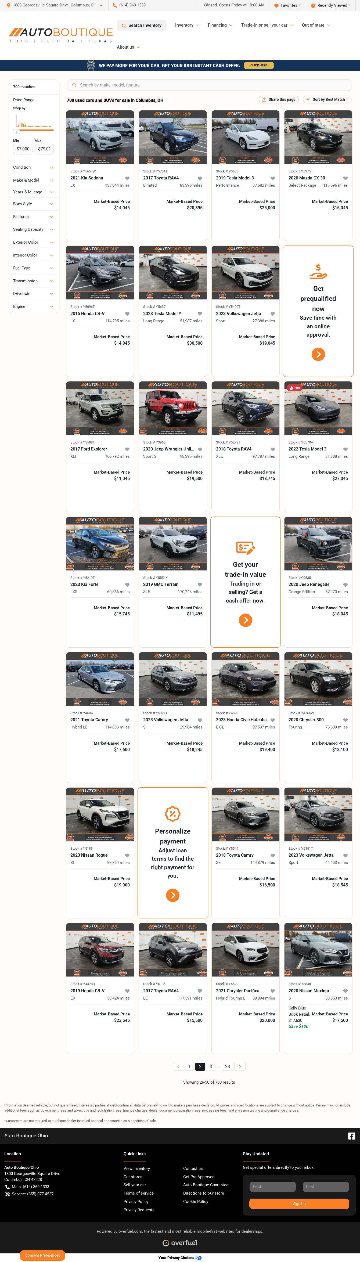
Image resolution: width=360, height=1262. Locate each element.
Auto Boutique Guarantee (205, 1184)
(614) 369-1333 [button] (129, 5)
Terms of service (139, 1193)
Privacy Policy (136, 1201)
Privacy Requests (139, 1209)
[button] (56, 5)
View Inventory (137, 1168)
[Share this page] (279, 99)
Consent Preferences (42, 1255)
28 (227, 1066)
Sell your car (135, 1184)
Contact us (193, 1168)
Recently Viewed (329, 5)
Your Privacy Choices (180, 1258)
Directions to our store (203, 1193)
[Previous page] (178, 1067)
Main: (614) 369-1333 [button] (27, 1187)
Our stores (133, 1176)
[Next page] (240, 1067)
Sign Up (299, 1204)
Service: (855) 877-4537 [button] (29, 1194)
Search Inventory (141, 25)
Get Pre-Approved (198, 1176)
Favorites (285, 5)
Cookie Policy (195, 1201)
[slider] (16, 132)
